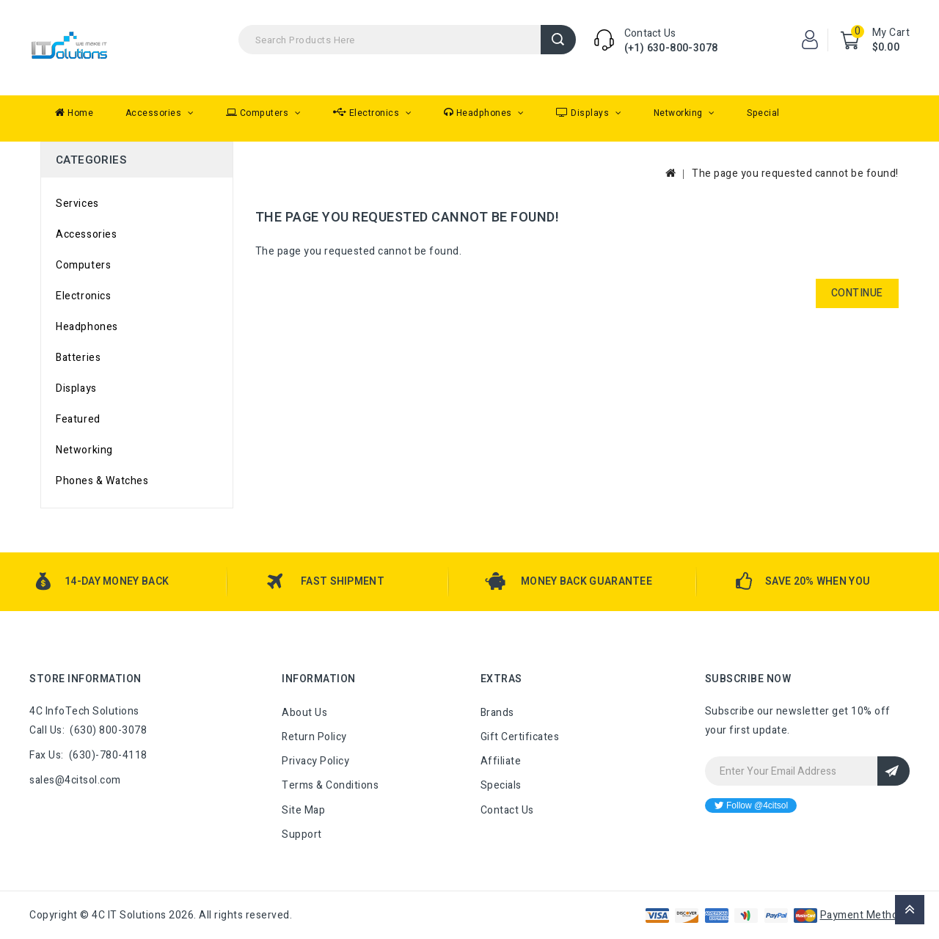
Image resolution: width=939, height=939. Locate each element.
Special (763, 113)
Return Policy (314, 737)
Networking (680, 113)
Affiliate (501, 761)
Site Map (303, 810)
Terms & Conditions (330, 785)
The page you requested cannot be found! (795, 173)
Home (74, 113)
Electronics (367, 113)
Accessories (154, 113)
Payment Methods (865, 915)
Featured (78, 419)
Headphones (479, 113)
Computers (258, 113)
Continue (857, 293)
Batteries (78, 357)
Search (558, 39)
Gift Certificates (520, 737)
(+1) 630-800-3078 (671, 48)
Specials (501, 785)
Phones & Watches (102, 481)
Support (302, 834)
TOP (909, 909)
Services (77, 203)
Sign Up (893, 771)
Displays (584, 113)
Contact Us (507, 810)
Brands (497, 712)
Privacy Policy (315, 761)
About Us (304, 712)
